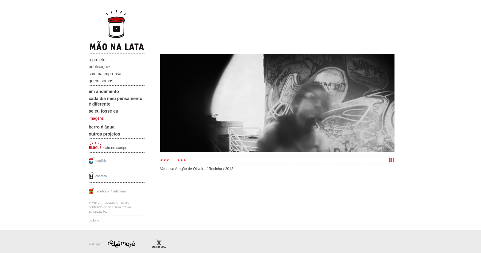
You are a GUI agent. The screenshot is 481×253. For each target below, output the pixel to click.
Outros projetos (104, 134)
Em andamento (104, 91)
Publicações (100, 66)
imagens (96, 118)
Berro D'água (101, 127)
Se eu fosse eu (103, 111)
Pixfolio (94, 220)
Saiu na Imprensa (105, 73)
